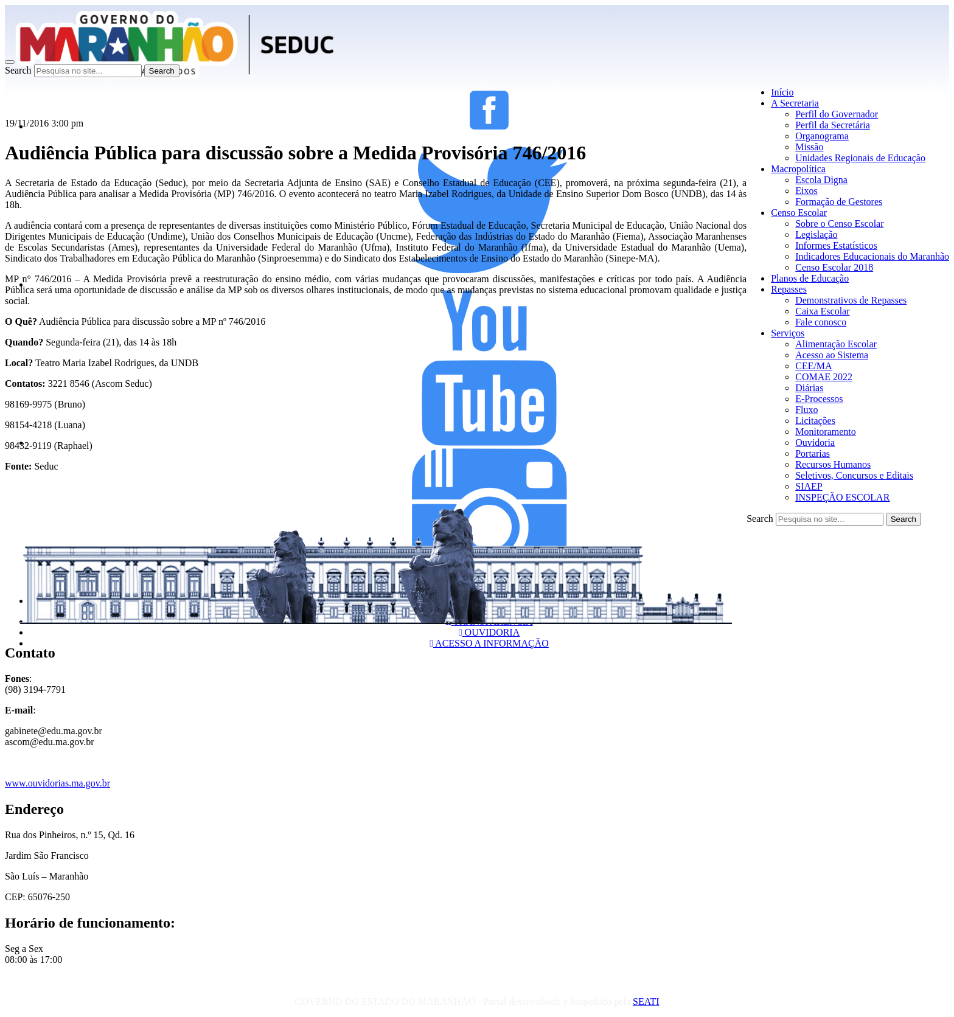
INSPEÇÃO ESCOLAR (842, 497)
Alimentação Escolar (836, 344)
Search (18, 70)
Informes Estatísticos (836, 245)
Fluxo (806, 409)
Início (782, 92)
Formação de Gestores (838, 201)
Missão (809, 147)
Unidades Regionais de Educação (860, 158)
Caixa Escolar (822, 311)
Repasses (789, 289)
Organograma (822, 136)
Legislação (816, 234)
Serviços (787, 333)
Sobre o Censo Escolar (839, 223)
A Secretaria (795, 103)
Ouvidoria (815, 442)
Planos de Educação (810, 278)
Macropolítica (798, 169)
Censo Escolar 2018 (834, 267)
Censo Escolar (799, 212)
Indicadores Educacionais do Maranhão (872, 256)
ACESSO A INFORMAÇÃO (489, 643)
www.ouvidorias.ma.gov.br (57, 783)
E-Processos (819, 399)
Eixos (806, 191)
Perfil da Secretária (832, 125)
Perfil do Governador (836, 114)
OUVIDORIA (489, 632)
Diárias (809, 388)
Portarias (812, 453)
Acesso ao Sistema (831, 355)
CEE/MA (813, 366)
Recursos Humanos (833, 464)
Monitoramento (825, 431)
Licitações (815, 420)
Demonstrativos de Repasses (851, 300)
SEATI (646, 1001)
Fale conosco (820, 322)
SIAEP (808, 486)
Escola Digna (821, 180)
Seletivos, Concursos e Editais (854, 475)
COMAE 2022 (823, 377)
